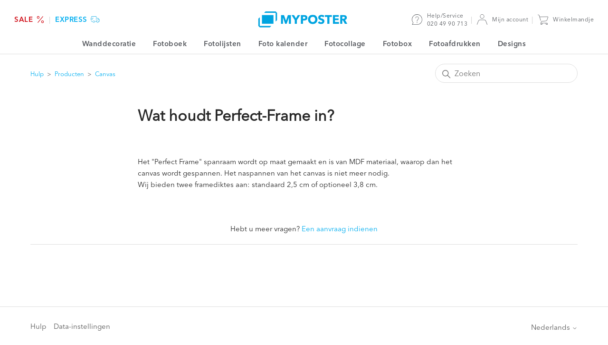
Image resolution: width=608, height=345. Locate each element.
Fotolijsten (222, 43)
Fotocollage (345, 43)
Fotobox (397, 43)
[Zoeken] (506, 73)
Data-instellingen (82, 326)
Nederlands (554, 327)
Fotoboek (170, 43)
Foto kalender (283, 43)
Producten (69, 74)
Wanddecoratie (109, 43)
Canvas (105, 74)
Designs (512, 43)
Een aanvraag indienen (340, 228)
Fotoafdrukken (455, 43)
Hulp (37, 74)
